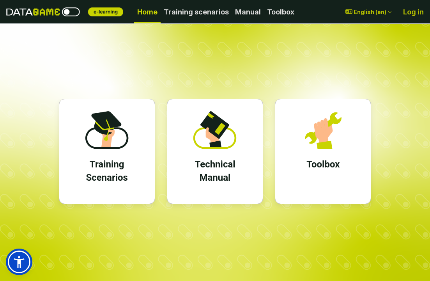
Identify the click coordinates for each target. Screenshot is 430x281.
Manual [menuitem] (248, 12)
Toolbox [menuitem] (280, 12)
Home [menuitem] (147, 12)
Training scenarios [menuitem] (196, 12)
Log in (413, 12)
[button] (368, 12)
